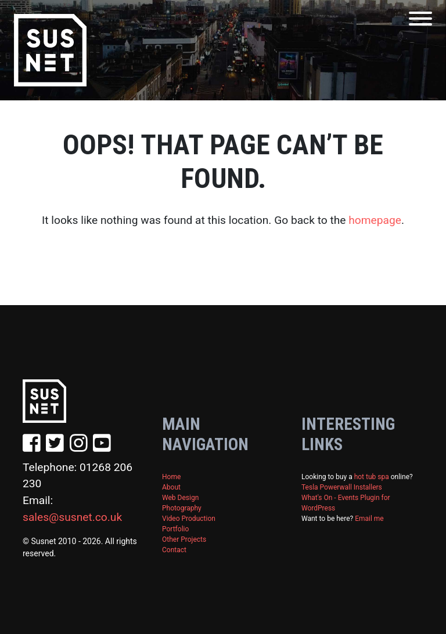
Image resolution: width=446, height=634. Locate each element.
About (171, 487)
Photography (182, 508)
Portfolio (175, 529)
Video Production (188, 519)
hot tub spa (371, 477)
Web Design (180, 498)
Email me (369, 519)
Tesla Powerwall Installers (341, 487)
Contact (174, 550)
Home (171, 477)
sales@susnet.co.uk (72, 517)
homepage (374, 220)
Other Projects (184, 539)
